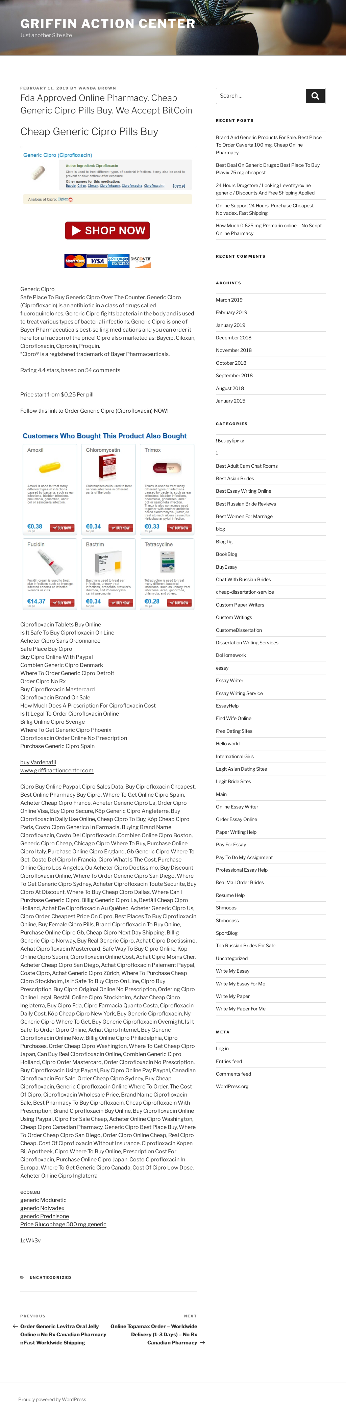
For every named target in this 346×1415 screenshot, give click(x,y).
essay (222, 668)
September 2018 (234, 375)
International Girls (235, 756)
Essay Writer (229, 680)
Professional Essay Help (242, 870)
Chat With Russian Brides (243, 579)
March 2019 (229, 300)
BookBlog (226, 554)
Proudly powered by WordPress (52, 1399)
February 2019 (231, 312)
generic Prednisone (44, 1216)
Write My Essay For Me (240, 983)
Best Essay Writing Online (243, 491)
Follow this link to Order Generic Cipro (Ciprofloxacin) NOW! (94, 411)
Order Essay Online (236, 819)
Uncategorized (51, 1277)
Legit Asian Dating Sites (241, 769)
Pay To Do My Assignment (244, 857)
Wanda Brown (97, 88)
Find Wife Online (233, 718)
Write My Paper (233, 996)
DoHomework (231, 655)
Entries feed (229, 1061)
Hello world (228, 743)
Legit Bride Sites (233, 781)
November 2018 (234, 350)
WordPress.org (232, 1086)
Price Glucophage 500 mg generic (63, 1224)
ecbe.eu (30, 1192)
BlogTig (224, 541)
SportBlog (227, 933)
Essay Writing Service (239, 693)
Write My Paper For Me (241, 1008)
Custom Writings (234, 617)
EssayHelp (227, 706)
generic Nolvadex (42, 1208)
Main (221, 794)
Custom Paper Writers (240, 605)
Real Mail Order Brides (240, 882)
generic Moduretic (43, 1200)
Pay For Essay (231, 844)
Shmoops (226, 907)
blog (220, 529)
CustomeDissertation (239, 630)
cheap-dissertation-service (245, 592)
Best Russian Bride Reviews (246, 504)
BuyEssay (226, 567)
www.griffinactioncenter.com (57, 770)
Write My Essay (232, 971)
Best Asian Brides (235, 478)
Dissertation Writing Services (247, 642)
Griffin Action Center (108, 23)
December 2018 (233, 337)
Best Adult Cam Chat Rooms (247, 466)
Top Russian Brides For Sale (245, 945)
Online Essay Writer (237, 806)
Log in (222, 1048)
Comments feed (233, 1074)
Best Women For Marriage (244, 516)
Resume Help (230, 895)
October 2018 (231, 363)
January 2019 (230, 325)
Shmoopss (227, 920)
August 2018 (230, 388)
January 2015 (230, 401)
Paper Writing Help (236, 832)
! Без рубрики (230, 440)
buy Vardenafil (38, 762)
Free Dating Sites (234, 731)
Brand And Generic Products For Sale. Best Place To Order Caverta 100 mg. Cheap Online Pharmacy (269, 144)
